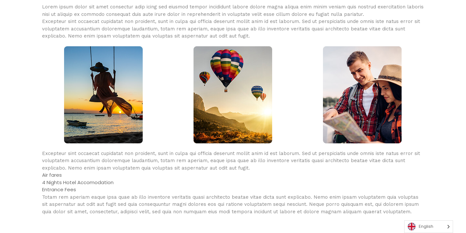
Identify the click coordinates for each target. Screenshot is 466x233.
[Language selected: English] (428, 226)
